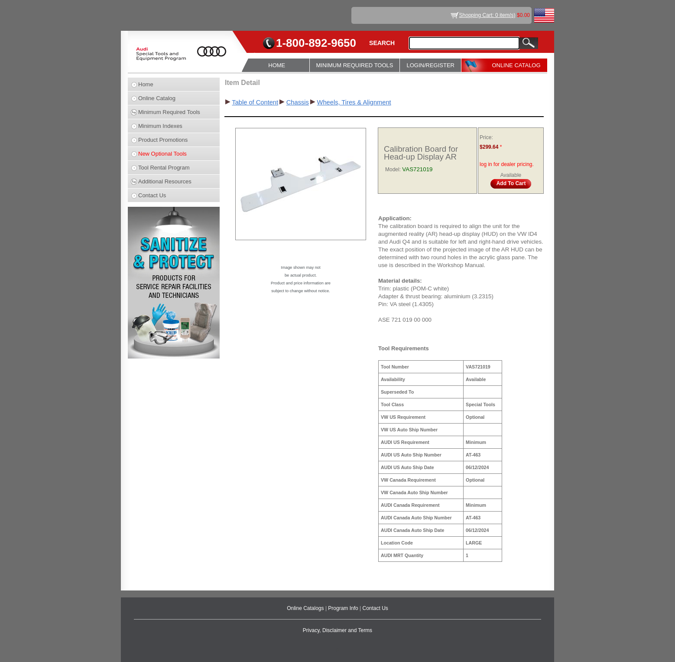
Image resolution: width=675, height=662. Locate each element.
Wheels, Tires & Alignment (354, 102)
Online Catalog (156, 98)
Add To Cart (511, 183)
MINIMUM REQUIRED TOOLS (354, 65)
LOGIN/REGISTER (430, 65)
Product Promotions (163, 140)
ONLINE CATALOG (516, 65)
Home (145, 84)
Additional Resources (164, 181)
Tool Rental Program (164, 167)
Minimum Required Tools (169, 112)
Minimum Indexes (160, 126)
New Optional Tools (162, 153)
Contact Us (152, 195)
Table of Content (255, 102)
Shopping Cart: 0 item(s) (487, 15)
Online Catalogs (306, 608)
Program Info (344, 608)
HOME (276, 65)
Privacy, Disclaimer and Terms (337, 630)
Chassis (297, 102)
